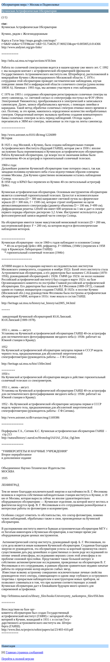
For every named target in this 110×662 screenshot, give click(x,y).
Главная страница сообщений (24, 652)
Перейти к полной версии (17, 658)
